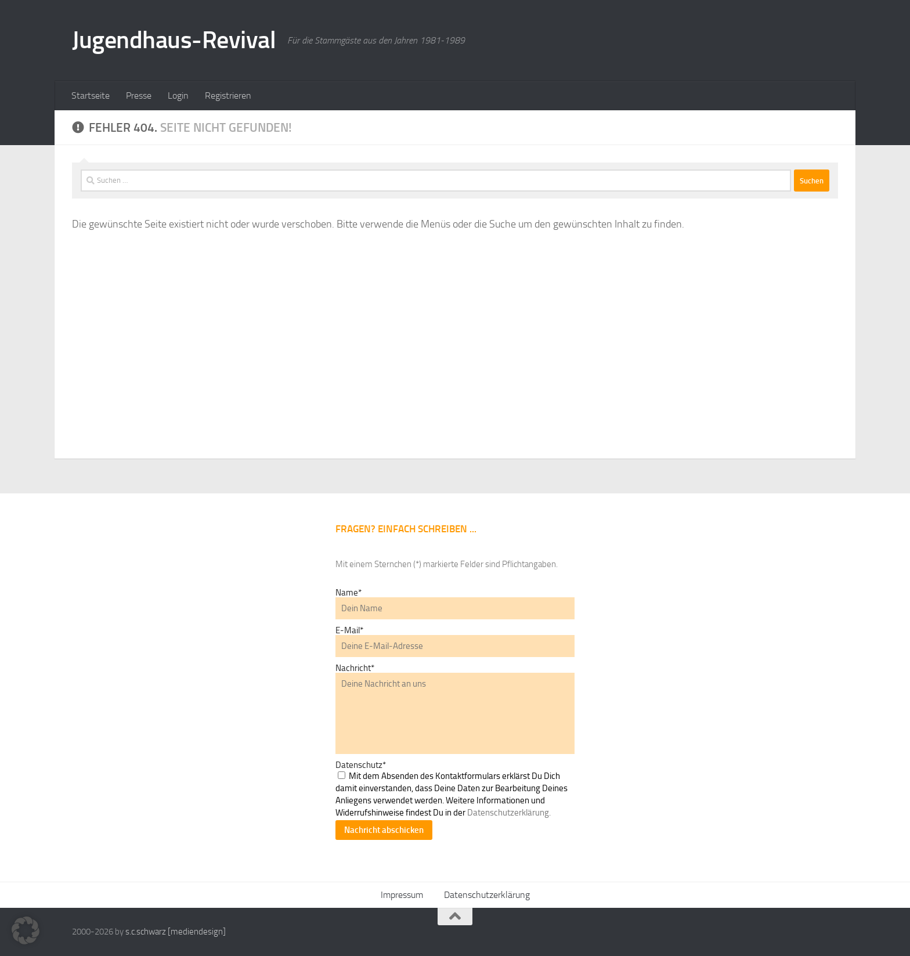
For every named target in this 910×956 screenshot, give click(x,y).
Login (178, 95)
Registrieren (228, 95)
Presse (138, 95)
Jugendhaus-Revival (174, 40)
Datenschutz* (360, 765)
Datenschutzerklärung (487, 894)
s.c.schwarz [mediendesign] (175, 931)
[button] (25, 930)
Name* (348, 592)
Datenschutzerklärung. (509, 812)
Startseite (90, 95)
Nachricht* (354, 668)
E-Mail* (349, 630)
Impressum (402, 894)
